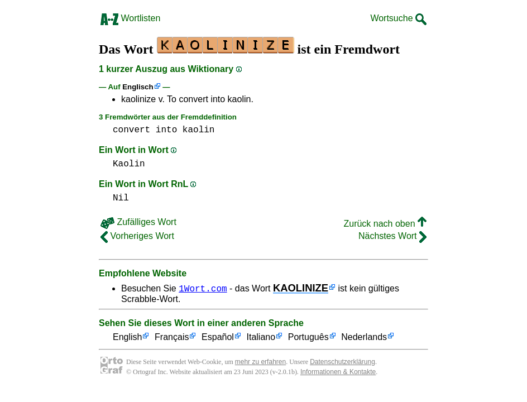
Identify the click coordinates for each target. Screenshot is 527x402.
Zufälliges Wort (138, 222)
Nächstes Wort (392, 236)
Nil (121, 198)
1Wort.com (203, 288)
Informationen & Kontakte (338, 372)
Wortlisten (130, 18)
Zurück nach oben (385, 223)
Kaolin (129, 164)
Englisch (137, 87)
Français (172, 337)
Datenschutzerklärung (342, 362)
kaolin (199, 130)
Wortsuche (398, 18)
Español (218, 337)
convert (131, 130)
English (127, 337)
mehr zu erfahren (260, 362)
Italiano (261, 337)
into (166, 130)
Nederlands (364, 337)
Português (308, 337)
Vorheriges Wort (137, 236)
